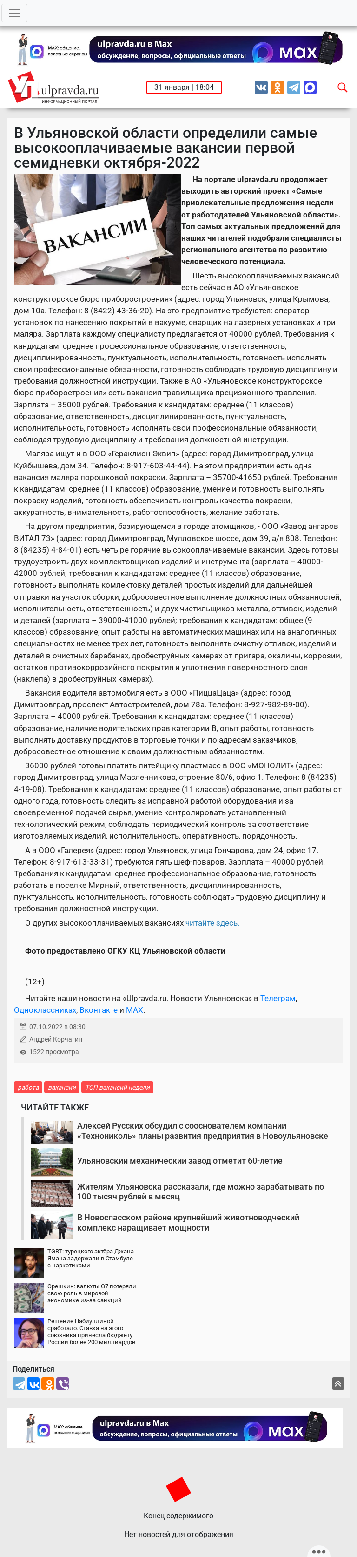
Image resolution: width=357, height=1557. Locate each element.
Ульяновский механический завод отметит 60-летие (180, 1160)
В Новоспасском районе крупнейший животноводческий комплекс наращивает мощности (188, 1222)
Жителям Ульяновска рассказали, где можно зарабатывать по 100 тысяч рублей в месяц (200, 1192)
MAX (134, 1010)
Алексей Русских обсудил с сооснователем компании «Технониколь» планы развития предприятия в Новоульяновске (202, 1131)
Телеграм (278, 998)
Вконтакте (98, 1010)
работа (28, 1087)
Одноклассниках (45, 1010)
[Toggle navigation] (14, 13)
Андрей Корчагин (55, 1039)
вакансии (62, 1087)
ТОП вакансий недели (117, 1087)
